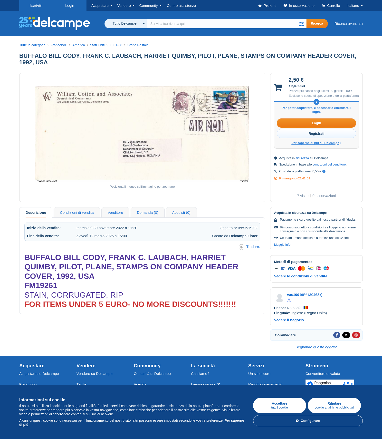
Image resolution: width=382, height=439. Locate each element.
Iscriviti (36, 5)
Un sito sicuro (259, 373)
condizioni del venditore (329, 164)
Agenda (140, 384)
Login (69, 5)
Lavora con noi (205, 384)
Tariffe (81, 384)
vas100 (293, 294)
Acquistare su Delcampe (39, 373)
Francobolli (28, 384)
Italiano (353, 5)
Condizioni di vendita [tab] (77, 212)
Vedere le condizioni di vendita (300, 276)
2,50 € (348, 91)
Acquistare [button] (100, 5)
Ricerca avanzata (348, 23)
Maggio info (282, 244)
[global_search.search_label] (226, 23)
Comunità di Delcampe (152, 373)
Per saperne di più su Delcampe (316, 143)
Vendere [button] (124, 5)
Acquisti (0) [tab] (181, 212)
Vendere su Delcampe (94, 373)
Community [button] (148, 5)
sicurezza (302, 158)
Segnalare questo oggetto (316, 347)
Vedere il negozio (289, 320)
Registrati (317, 134)
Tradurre (249, 247)
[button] (301, 23)
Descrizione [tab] (36, 212)
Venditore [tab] (115, 212)
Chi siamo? (200, 373)
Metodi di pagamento (265, 384)
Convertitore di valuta (323, 373)
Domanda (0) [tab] (147, 212)
